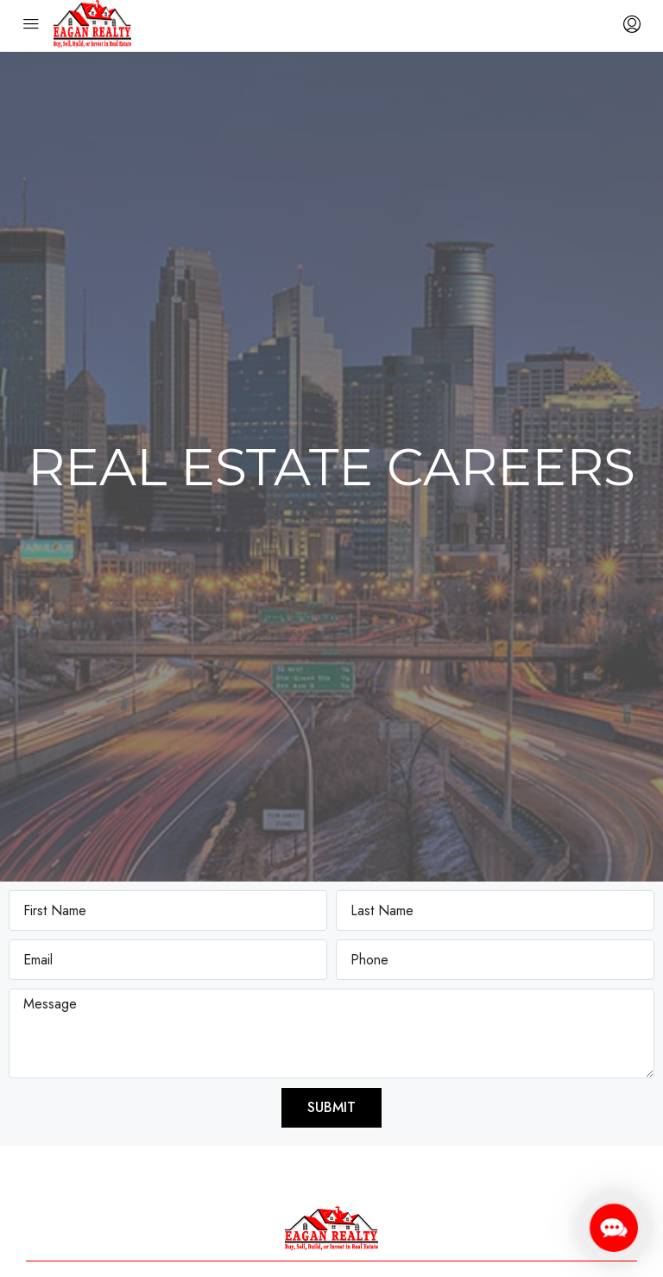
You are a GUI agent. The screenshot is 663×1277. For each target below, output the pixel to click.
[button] (613, 1227)
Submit (331, 1107)
